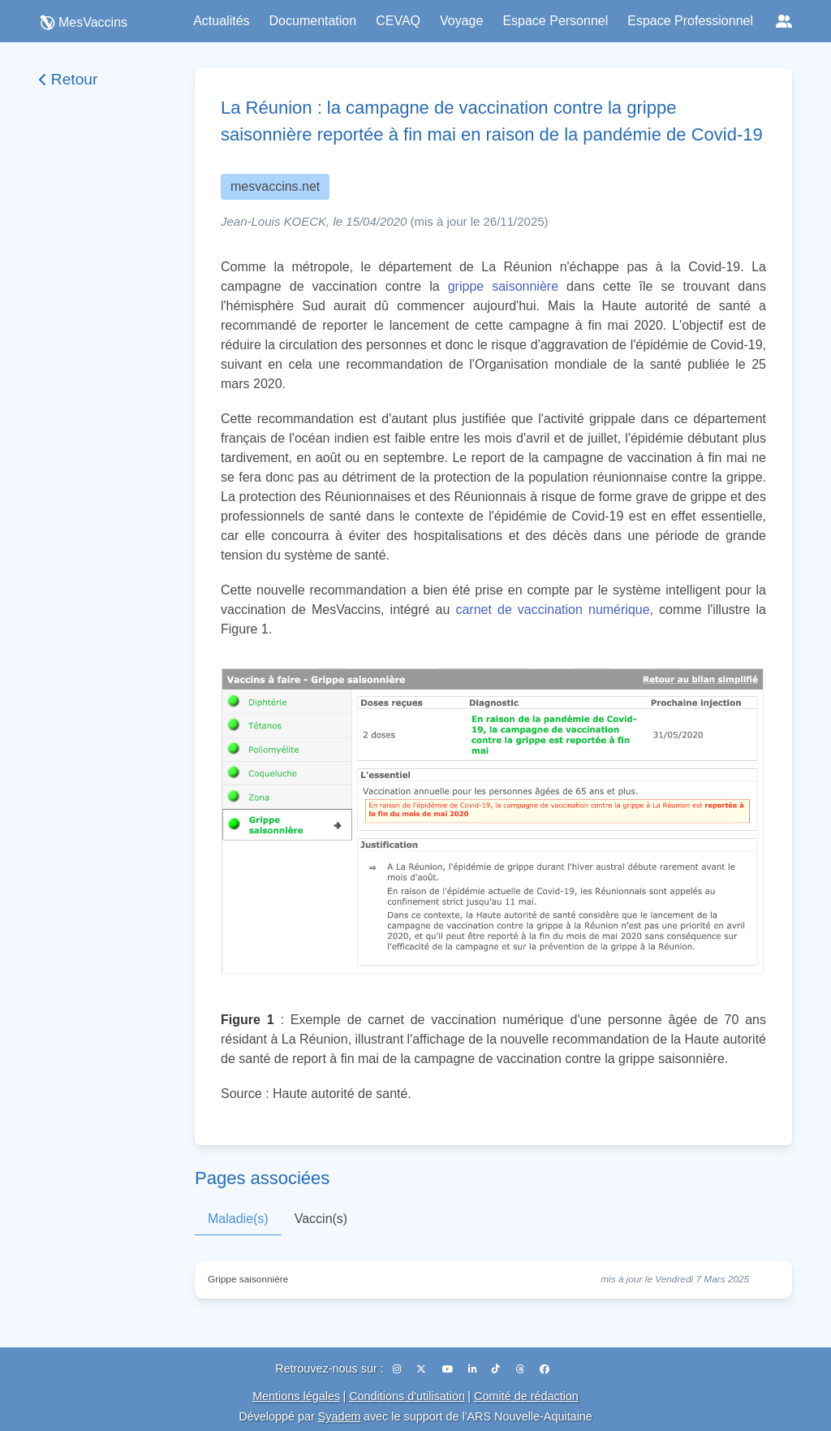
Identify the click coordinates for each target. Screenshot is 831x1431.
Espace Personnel (555, 21)
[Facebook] (544, 1369)
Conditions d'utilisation (407, 1396)
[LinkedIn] (473, 1369)
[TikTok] (497, 1369)
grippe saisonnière (503, 286)
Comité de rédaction (526, 1396)
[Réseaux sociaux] (784, 21)
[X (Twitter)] (422, 1369)
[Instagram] (398, 1369)
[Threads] (521, 1369)
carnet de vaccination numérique (552, 609)
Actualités (221, 21)
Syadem (339, 1416)
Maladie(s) (238, 1219)
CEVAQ (398, 21)
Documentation (313, 21)
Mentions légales (296, 1396)
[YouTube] (449, 1369)
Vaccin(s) (321, 1219)
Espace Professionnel (690, 21)
